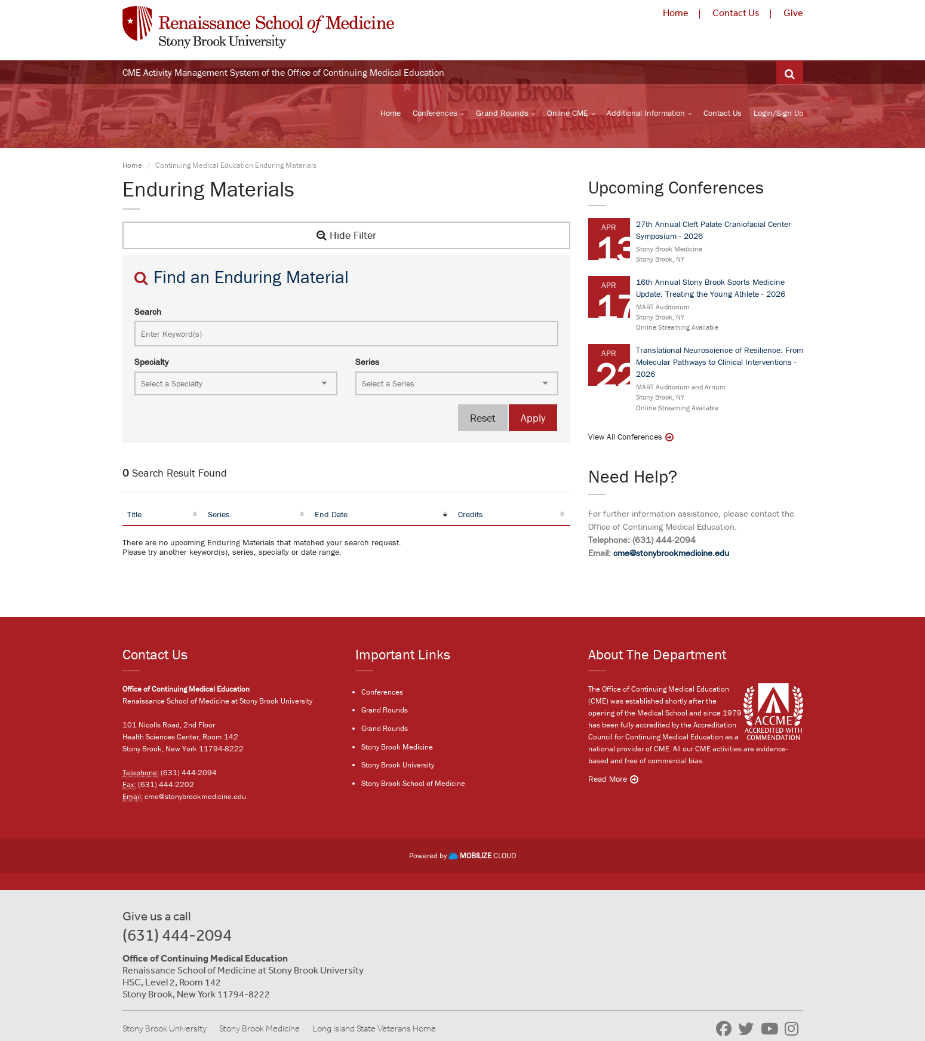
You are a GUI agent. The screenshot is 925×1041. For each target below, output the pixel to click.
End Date (331, 516)
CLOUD (482, 856)
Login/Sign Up (778, 114)
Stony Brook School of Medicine (413, 784)
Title (134, 516)
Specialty (151, 363)
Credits (470, 516)
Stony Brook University (397, 766)
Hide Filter (346, 237)
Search (147, 313)
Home (676, 13)
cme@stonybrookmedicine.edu (671, 554)
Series (367, 363)
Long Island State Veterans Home (374, 1028)
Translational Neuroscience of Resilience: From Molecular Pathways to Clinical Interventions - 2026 (719, 363)
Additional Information (646, 114)
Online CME (567, 114)
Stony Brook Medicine (397, 747)
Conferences (435, 114)
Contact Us (736, 13)
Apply (533, 419)
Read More (607, 779)
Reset (483, 419)
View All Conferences (625, 438)
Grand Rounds (502, 114)
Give (793, 13)
